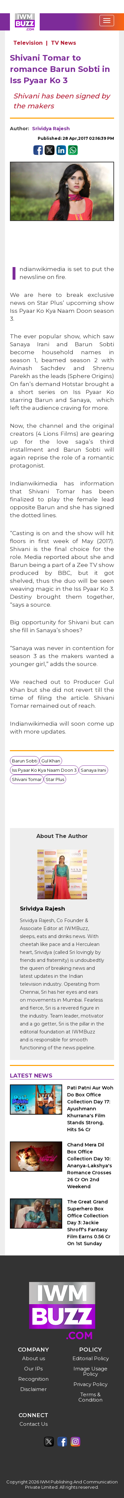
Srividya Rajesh (51, 129)
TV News (63, 43)
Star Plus (55, 779)
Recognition (33, 1379)
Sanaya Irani (93, 770)
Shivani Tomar (27, 779)
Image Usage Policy (90, 1371)
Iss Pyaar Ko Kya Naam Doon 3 (44, 770)
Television (28, 43)
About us (33, 1358)
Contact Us (34, 1424)
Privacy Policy (90, 1384)
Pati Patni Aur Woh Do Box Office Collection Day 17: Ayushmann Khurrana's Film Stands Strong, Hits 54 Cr (90, 1109)
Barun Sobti (24, 760)
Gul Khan (50, 760)
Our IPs (33, 1368)
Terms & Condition (90, 1397)
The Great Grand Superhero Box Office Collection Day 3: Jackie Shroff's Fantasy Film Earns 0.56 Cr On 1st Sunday (88, 1223)
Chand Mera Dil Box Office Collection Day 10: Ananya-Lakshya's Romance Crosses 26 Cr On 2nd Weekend (89, 1166)
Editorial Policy (90, 1358)
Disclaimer (33, 1389)
